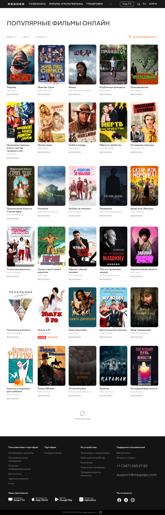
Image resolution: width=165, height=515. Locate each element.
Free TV (127, 4)
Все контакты (124, 453)
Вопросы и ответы (126, 457)
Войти (153, 4)
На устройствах (89, 447)
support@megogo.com (137, 474)
